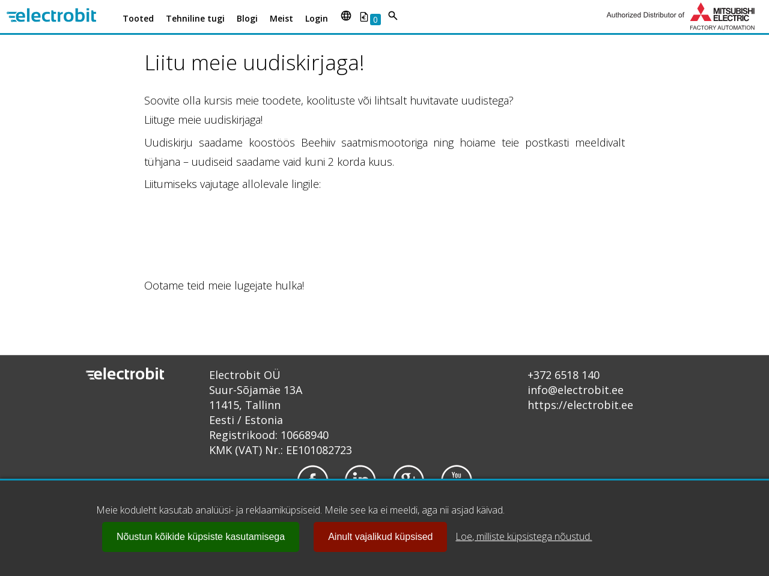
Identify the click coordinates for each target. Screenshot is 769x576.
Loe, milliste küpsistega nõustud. (523, 536)
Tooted (138, 18)
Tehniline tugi (195, 18)
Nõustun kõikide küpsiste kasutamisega (201, 537)
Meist (281, 18)
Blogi (247, 18)
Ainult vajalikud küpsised (380, 537)
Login (316, 18)
